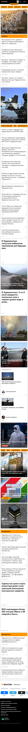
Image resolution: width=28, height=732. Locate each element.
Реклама (15, 703)
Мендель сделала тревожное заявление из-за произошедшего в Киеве (13, 119)
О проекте (3, 701)
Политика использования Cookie (9, 709)
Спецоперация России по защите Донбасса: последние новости (13, 106)
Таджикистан (4, 688)
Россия (24, 688)
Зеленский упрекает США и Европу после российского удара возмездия (12, 115)
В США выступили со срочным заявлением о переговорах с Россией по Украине (12, 111)
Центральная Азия (15, 688)
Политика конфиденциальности (8, 707)
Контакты (8, 701)
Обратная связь (4, 714)
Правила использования (6, 703)
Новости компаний (5, 705)
